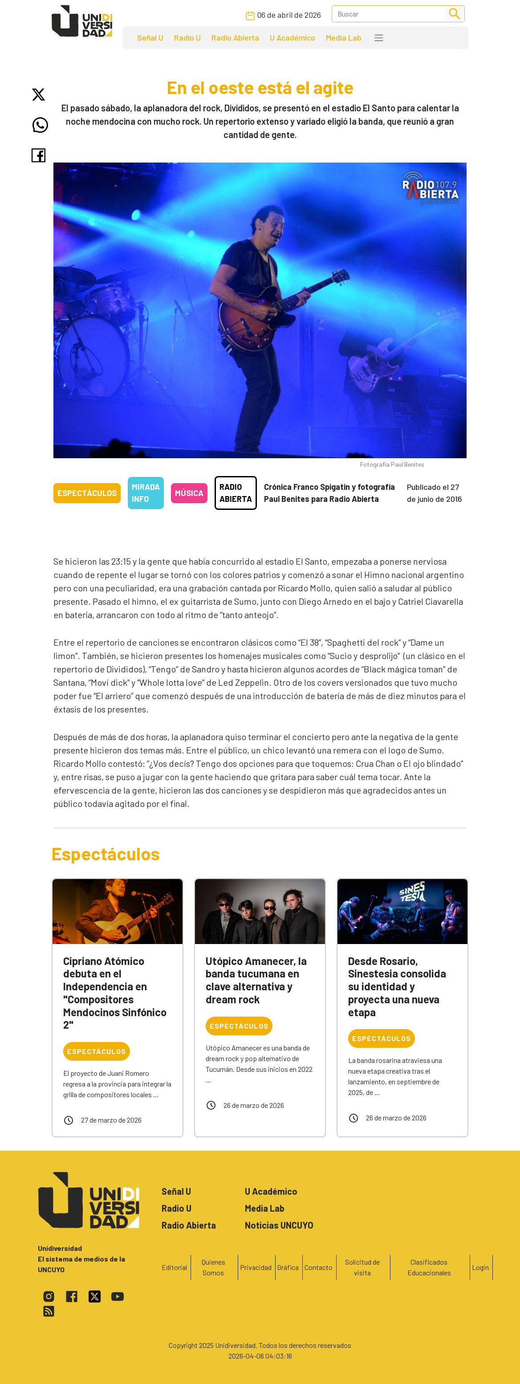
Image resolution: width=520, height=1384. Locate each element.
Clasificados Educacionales (429, 1267)
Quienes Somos (213, 1267)
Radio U (187, 37)
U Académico (292, 37)
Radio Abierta (235, 37)
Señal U (150, 37)
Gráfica (288, 1267)
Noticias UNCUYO (279, 1225)
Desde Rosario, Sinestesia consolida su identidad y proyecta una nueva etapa (397, 986)
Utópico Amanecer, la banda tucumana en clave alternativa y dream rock (256, 979)
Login (480, 1267)
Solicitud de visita (362, 1267)
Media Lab (344, 37)
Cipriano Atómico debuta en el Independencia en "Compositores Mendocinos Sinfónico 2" (115, 992)
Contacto (319, 1267)
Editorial (174, 1267)
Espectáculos (87, 493)
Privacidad (256, 1267)
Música (189, 493)
